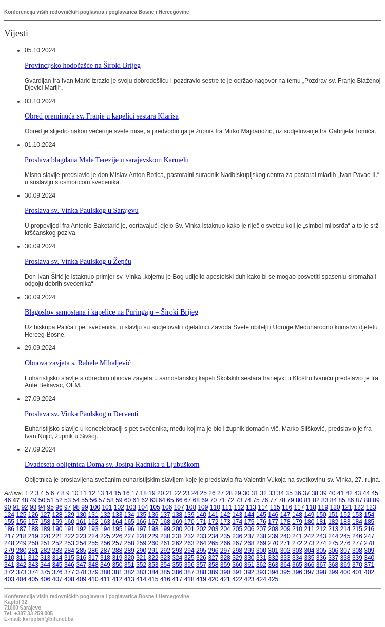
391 (237, 572)
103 (131, 507)
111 (227, 507)
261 (165, 543)
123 (371, 507)
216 (369, 529)
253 (69, 543)
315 (69, 557)
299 (249, 550)
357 (201, 565)
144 (249, 514)
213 (333, 529)
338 (345, 557)
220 (45, 536)
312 (33, 557)
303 (297, 550)
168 (165, 521)
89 (376, 500)
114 (263, 507)
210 (297, 529)
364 (285, 565)
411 (105, 579)
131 (93, 514)
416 (165, 579)
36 (297, 493)
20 (160, 493)
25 (203, 493)
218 (21, 536)
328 (225, 557)
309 (369, 550)
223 (81, 536)
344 (45, 565)
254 (81, 543)
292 (165, 550)
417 (177, 579)
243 (321, 536)
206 (249, 529)
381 (117, 572)
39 (323, 493)
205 (237, 529)
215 (357, 529)
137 (165, 514)
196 (129, 529)
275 (333, 543)
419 (201, 579)
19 (151, 493)
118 (311, 507)
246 (357, 536)
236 (237, 536)
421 (225, 579)
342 (21, 565)
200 (177, 529)
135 (141, 514)
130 (81, 514)
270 (273, 543)
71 (222, 500)
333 (285, 557)
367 (321, 565)
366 (309, 565)
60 (127, 500)
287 (105, 550)
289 (129, 550)
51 (50, 500)
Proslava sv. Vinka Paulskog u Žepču (78, 261)
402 (369, 572)
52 (58, 500)
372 (9, 572)
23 (186, 493)
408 (69, 579)
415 (153, 579)
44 (366, 493)
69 (204, 500)
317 (93, 557)
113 (251, 507)
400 (345, 572)
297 (225, 550)
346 (69, 565)
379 (93, 572)
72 (230, 500)
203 (213, 529)
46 (7, 500)
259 (141, 543)
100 (95, 507)
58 (110, 500)
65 (170, 500)
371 (369, 565)
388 (201, 572)
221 (57, 536)
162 (93, 521)
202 (201, 529)
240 (285, 536)
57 (102, 500)
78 (282, 500)
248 (9, 543)
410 (93, 579)
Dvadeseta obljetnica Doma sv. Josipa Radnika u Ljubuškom (112, 464)
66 (179, 500)
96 (58, 507)
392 (249, 572)
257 (117, 543)
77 (273, 500)
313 (45, 557)
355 (177, 565)
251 (45, 543)
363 (273, 565)
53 (67, 500)
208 (273, 529)
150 (321, 514)
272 (297, 543)
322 (153, 557)
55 (84, 500)
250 (33, 543)
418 (189, 579)
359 (225, 565)
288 (117, 550)
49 (33, 500)
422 (237, 579)
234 (213, 536)
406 (45, 579)
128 (57, 514)
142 (225, 514)
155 (9, 521)
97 (67, 507)
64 (162, 500)
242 (309, 536)
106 (167, 507)
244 (333, 536)
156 (21, 521)
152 (345, 514)
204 (225, 529)
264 (201, 543)
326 (201, 557)
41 (340, 493)
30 (246, 493)
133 (117, 514)
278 (369, 543)
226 (117, 536)
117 (299, 507)
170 (189, 521)
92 (24, 507)
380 (105, 572)
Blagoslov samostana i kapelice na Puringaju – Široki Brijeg (111, 312)
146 (273, 514)
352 (141, 565)
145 (261, 514)
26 (211, 493)
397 (309, 572)
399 (333, 572)
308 (357, 550)
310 (9, 557)
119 (323, 507)
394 (273, 572)
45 (375, 493)
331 (261, 557)
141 (213, 514)
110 (215, 507)
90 (7, 507)
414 (141, 579)
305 (321, 550)
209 (285, 529)
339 (357, 557)
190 (57, 529)
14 (109, 493)
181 (321, 521)
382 (129, 572)
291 (153, 550)
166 (141, 521)
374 (33, 572)
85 (341, 500)
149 (309, 514)
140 (201, 514)
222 (69, 536)
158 (45, 521)
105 (155, 507)
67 (187, 500)
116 (287, 507)
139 (189, 514)
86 (350, 500)
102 (119, 507)
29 (237, 493)
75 (256, 500)
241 (297, 536)
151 (333, 514)
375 (45, 572)
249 (21, 543)
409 (81, 579)
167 (153, 521)
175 (249, 521)
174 (237, 521)
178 (285, 521)
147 (285, 514)
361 (249, 565)
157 (33, 521)
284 (69, 550)
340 (369, 557)
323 (165, 557)
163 (105, 521)
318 (105, 557)
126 (33, 514)
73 (239, 500)
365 (297, 565)
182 (333, 521)
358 (213, 565)
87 (359, 500)
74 (247, 500)
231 (177, 536)
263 (189, 543)
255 (93, 543)
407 (57, 579)
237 (249, 536)
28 (229, 493)
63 (153, 500)
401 (357, 572)
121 (347, 507)
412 (117, 579)
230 (165, 536)
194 (105, 529)
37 (306, 493)
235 (225, 536)
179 (297, 521)
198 (153, 529)
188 (33, 529)
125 (21, 514)
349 (105, 565)
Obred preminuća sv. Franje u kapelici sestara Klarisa (102, 116)
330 (249, 557)
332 (273, 557)
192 (81, 529)
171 (201, 521)
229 (153, 536)
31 (255, 493)
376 (57, 572)
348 (93, 565)
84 (333, 500)
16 (126, 493)
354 (165, 565)
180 (309, 521)
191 (69, 529)
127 (45, 514)
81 (307, 500)
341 (9, 565)
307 (345, 550)
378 (81, 572)
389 (213, 572)
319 (117, 557)
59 (119, 500)
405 (33, 579)
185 (369, 521)
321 (141, 557)
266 (225, 543)
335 (309, 557)
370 (357, 565)
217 (9, 536)
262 (177, 543)
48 (24, 500)
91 (16, 507)
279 (9, 550)
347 (81, 565)
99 (84, 507)
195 (117, 529)
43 (357, 493)
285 (81, 550)
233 (201, 536)
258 (129, 543)
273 (309, 543)
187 (21, 529)
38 (315, 493)
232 (189, 536)
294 (189, 550)
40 (332, 493)
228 (141, 536)
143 (237, 514)
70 (213, 500)
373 (21, 572)
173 (225, 521)
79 (290, 500)
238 (261, 536)
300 (261, 550)
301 (273, 550)
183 (345, 521)
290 (141, 550)
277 (357, 543)
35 (289, 493)
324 (177, 557)
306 (333, 550)
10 (74, 493)
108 (191, 507)
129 (69, 514)
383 (141, 572)
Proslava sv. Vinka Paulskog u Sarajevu (82, 210)
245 (345, 536)
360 (237, 565)
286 (93, 550)
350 (117, 565)
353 (153, 565)
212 (321, 529)
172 (213, 521)
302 (285, 550)
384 (153, 572)
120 (335, 507)
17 (134, 493)
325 (189, 557)
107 (179, 507)
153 (357, 514)
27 (220, 493)
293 (177, 550)
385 (165, 572)
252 (57, 543)
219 (33, 536)
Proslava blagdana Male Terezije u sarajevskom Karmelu (107, 159)
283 (57, 550)
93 (33, 507)
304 (309, 550)
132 (105, 514)
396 (297, 572)
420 (213, 579)
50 (41, 500)
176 (261, 521)
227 (129, 536)
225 (105, 536)
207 (261, 529)
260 (153, 543)
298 (237, 550)
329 (237, 557)
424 (261, 579)
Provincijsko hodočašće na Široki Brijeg (83, 65)
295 (201, 550)
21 (169, 493)
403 (9, 579)
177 (273, 521)
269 (261, 543)
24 (194, 493)
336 (321, 557)
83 (324, 500)
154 (369, 514)
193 (93, 529)
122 (359, 507)
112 (239, 507)
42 (348, 493)
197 (141, 529)
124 (9, 514)
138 (177, 514)
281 (33, 550)
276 (345, 543)
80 (299, 500)
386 (177, 572)
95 (50, 507)
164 (117, 521)
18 (143, 493)
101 (107, 507)
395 (285, 572)
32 (263, 493)
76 (264, 500)
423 (249, 579)
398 (321, 572)
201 (189, 529)
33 (271, 493)
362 (261, 565)
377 (69, 572)
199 (165, 529)
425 (273, 579)
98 (76, 507)
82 (316, 500)
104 (143, 507)
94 (41, 507)
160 (69, 521)
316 (81, 557)
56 (93, 500)
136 (153, 514)
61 (136, 500)
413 (129, 579)
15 (117, 493)
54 (76, 500)
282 (45, 550)
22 (177, 493)
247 (369, 536)
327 (213, 557)
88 (367, 500)
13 (100, 493)
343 (33, 565)
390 (225, 572)
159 (57, 521)
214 (345, 529)
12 (91, 493)
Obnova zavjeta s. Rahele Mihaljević (78, 363)
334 (297, 557)
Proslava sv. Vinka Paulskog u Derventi (82, 413)
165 (129, 521)
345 (57, 565)
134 (129, 514)
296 (213, 550)
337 (333, 557)
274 (321, 543)
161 (81, 521)
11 (83, 493)
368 (333, 565)
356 (189, 565)
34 (280, 493)
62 (144, 500)
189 (45, 529)
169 (177, 521)
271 (285, 543)
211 (309, 529)
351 (129, 565)
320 (129, 557)
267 (237, 543)
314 (57, 557)
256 (105, 543)
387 (189, 572)
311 (21, 557)
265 (213, 543)
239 (273, 536)
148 (297, 514)
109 (203, 507)
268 (249, 543)
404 (21, 579)
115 (275, 507)
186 (9, 529)
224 (93, 536)
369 (345, 565)
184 (357, 521)
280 (21, 550)
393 (261, 572)
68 (195, 500)
